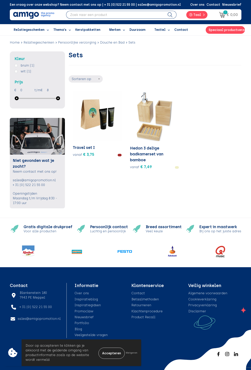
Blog (78, 329)
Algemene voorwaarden (207, 293)
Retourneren (141, 305)
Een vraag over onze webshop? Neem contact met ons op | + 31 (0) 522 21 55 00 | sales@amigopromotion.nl (95, 4)
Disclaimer (197, 311)
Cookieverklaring (202, 299)
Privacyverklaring (202, 305)
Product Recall (143, 317)
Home (15, 42)
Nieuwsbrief (231, 4)
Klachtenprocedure (147, 311)
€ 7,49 (127, 151)
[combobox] (115, 15)
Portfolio (82, 323)
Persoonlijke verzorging (77, 42)
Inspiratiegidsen (88, 305)
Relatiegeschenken (39, 42)
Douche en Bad (112, 42)
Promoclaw (84, 311)
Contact (213, 4)
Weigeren (131, 352)
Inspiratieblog (86, 299)
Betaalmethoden (145, 299)
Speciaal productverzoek (227, 30)
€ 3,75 (83, 139)
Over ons (197, 4)
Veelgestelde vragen (91, 335)
